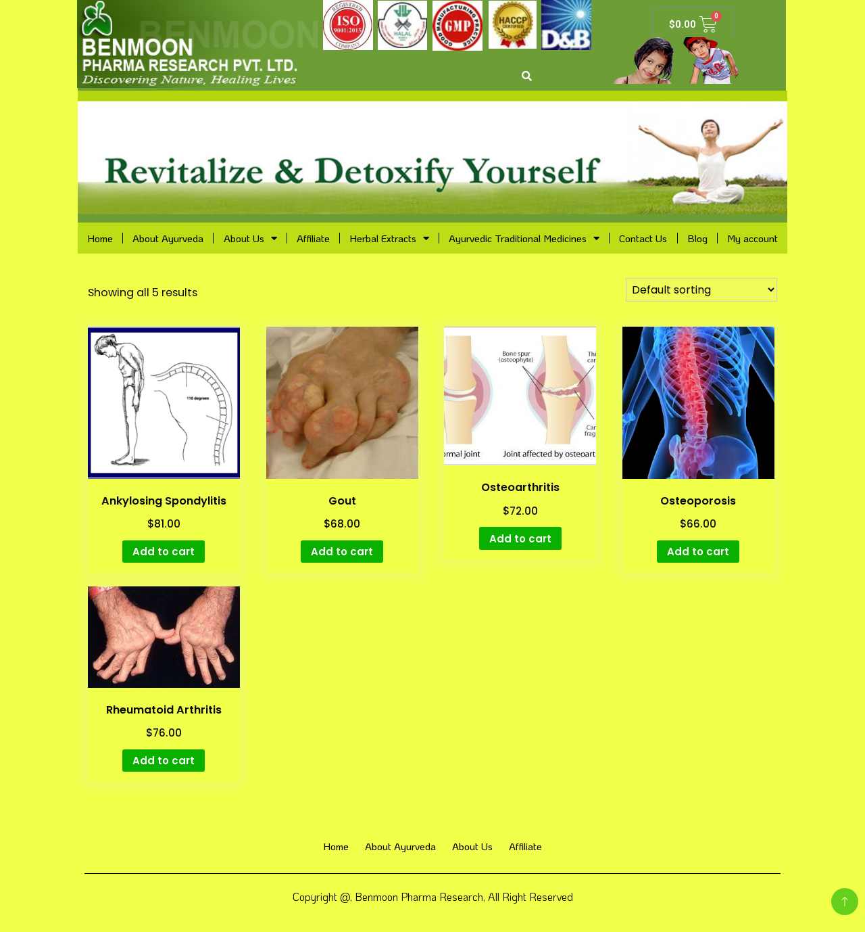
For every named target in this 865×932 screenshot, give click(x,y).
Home (100, 238)
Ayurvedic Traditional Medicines (524, 238)
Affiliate (313, 238)
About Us (250, 238)
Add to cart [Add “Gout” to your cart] (342, 551)
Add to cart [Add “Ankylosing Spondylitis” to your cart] (163, 551)
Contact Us (643, 238)
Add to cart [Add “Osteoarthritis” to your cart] (520, 539)
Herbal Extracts (389, 238)
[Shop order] (701, 290)
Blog (697, 238)
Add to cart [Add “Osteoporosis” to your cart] (698, 551)
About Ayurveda (167, 238)
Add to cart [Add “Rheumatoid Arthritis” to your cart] (163, 760)
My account (752, 238)
